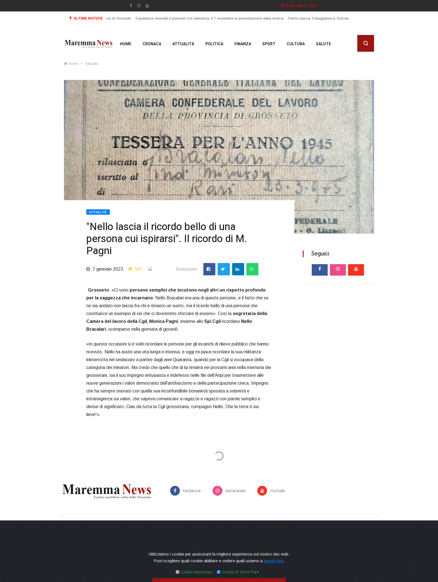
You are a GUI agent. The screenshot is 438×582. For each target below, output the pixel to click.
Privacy (205, 534)
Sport (268, 44)
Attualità (183, 44)
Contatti (232, 534)
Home (125, 44)
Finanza (242, 44)
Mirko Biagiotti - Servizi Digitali (230, 571)
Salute (323, 44)
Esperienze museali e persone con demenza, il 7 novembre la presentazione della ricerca (213, 18)
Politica (214, 44)
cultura (296, 44)
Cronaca (151, 44)
